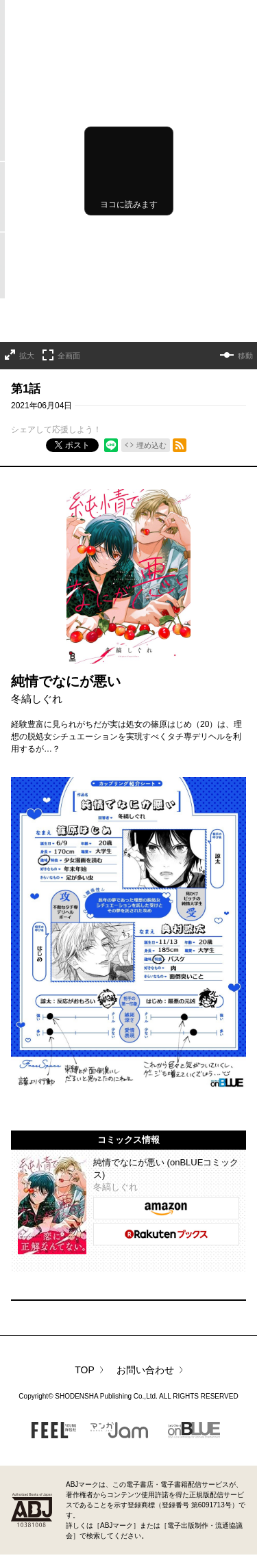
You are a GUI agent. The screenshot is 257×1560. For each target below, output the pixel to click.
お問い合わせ (145, 1369)
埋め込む (151, 445)
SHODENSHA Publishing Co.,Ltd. (106, 1396)
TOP (85, 1369)
